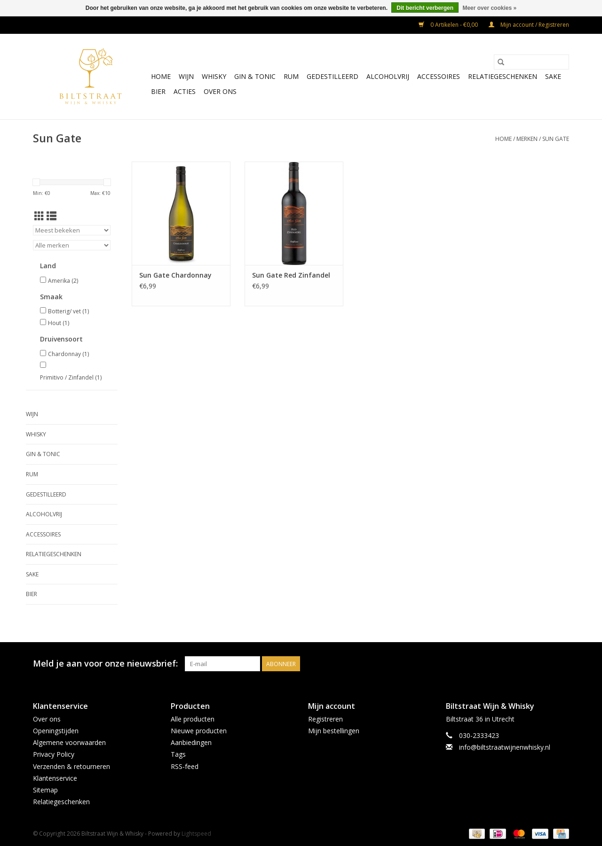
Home (161, 76)
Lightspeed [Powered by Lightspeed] (196, 834)
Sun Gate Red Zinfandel (291, 275)
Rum (291, 76)
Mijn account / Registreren (529, 25)
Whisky (214, 76)
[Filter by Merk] (72, 245)
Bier (158, 91)
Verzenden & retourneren (71, 766)
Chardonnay (68, 354)
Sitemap (45, 789)
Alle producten (192, 718)
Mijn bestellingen (333, 730)
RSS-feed (184, 766)
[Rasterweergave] (39, 216)
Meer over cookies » (489, 8)
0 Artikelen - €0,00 (449, 25)
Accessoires (438, 76)
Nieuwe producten (199, 730)
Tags (178, 754)
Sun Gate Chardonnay (175, 275)
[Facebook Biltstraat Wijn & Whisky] (544, 663)
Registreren (325, 718)
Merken (527, 139)
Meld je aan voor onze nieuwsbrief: (105, 663)
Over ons (220, 91)
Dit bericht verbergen (424, 8)
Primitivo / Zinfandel (71, 377)
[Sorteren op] (72, 230)
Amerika (63, 281)
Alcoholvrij (387, 76)
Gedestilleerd (332, 76)
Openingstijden (56, 730)
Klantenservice (55, 778)
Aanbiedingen (191, 742)
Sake (553, 76)
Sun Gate (555, 139)
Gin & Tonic (255, 76)
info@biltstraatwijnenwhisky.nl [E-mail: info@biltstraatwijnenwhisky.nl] (504, 747)
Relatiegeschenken (502, 76)
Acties (185, 91)
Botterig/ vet (68, 311)
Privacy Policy (53, 754)
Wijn (186, 76)
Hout (58, 323)
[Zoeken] (531, 62)
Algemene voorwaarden (69, 742)
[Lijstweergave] (51, 216)
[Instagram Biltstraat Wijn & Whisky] (561, 663)
